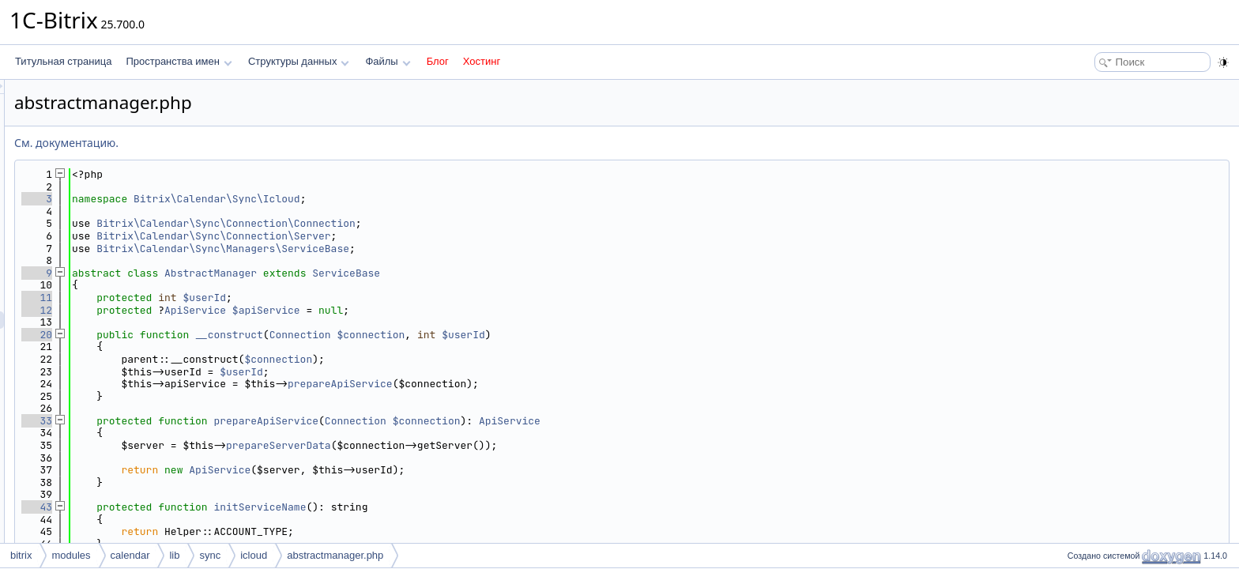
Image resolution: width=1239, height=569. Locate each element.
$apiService (464, 310)
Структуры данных (298, 61)
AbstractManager (408, 273)
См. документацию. (264, 142)
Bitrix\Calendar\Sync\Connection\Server (411, 236)
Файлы (387, 61)
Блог (438, 61)
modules (70, 555)
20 (234, 334)
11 (234, 297)
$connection (569, 334)
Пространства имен (179, 61)
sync (209, 555)
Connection (498, 334)
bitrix (21, 555)
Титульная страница (63, 61)
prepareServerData (476, 445)
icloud (253, 555)
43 (234, 507)
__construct (427, 334)
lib (174, 555)
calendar (130, 555)
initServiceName (457, 507)
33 (234, 421)
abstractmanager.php (335, 555)
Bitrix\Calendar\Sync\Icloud (414, 198)
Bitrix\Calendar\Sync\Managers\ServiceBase (420, 248)
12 (234, 310)
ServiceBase (544, 273)
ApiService (393, 310)
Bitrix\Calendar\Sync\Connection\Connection (423, 223)
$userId (402, 297)
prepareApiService (537, 383)
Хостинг (481, 61)
